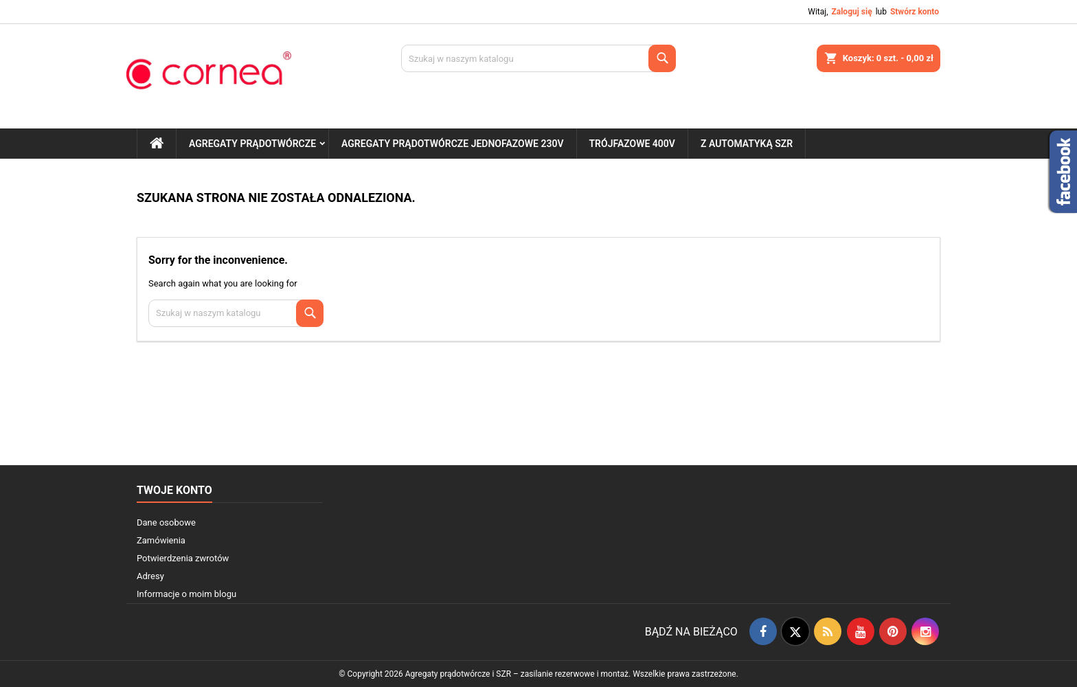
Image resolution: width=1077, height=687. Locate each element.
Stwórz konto (914, 11)
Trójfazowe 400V (632, 143)
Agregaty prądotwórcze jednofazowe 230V (452, 143)
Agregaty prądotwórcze (252, 143)
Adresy (150, 576)
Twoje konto (174, 490)
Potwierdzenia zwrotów (183, 558)
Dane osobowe (166, 522)
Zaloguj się (851, 11)
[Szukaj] (538, 58)
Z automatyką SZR (747, 143)
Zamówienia (161, 540)
